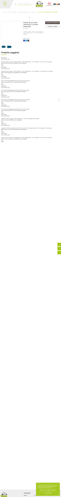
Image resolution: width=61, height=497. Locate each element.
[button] (47, 12)
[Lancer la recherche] (15, 4)
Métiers (25, 495)
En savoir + (42, 490)
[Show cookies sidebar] (1, 495)
